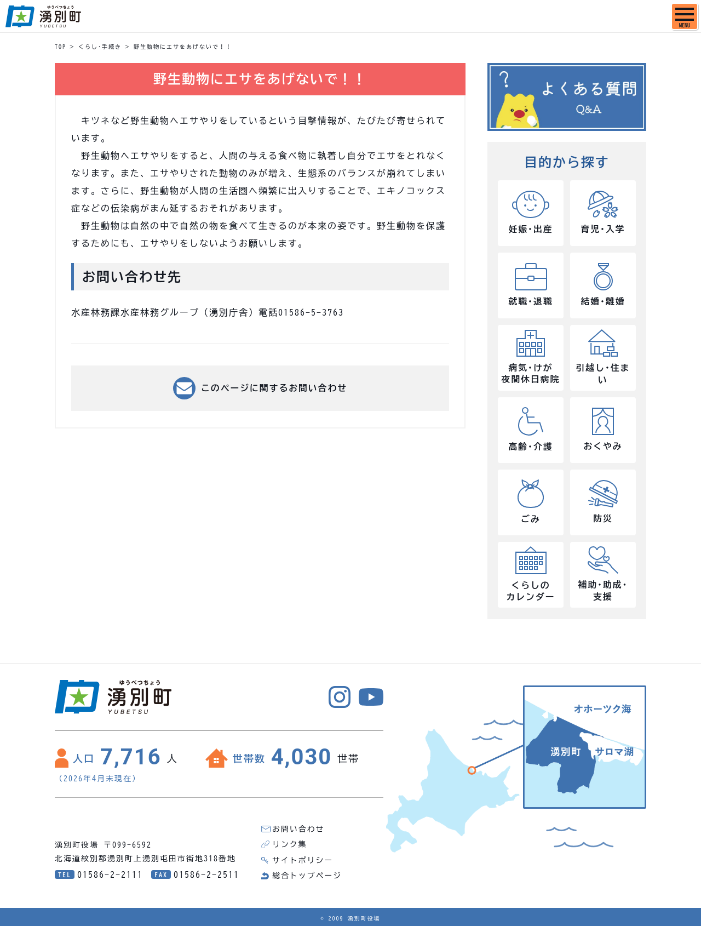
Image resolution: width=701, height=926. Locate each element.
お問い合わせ (298, 829)
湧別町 (43, 16)
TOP (60, 46)
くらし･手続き (100, 46)
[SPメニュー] (684, 16)
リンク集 (289, 844)
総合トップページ (307, 875)
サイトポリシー (303, 860)
